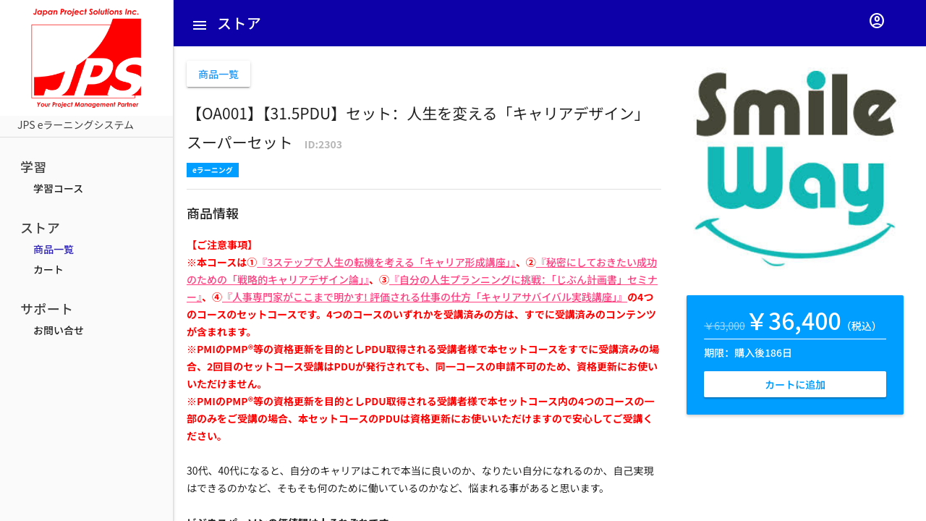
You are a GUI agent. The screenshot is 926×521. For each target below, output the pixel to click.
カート (48, 269)
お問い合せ (58, 330)
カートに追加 (795, 384)
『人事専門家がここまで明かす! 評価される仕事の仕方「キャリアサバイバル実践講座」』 (424, 296)
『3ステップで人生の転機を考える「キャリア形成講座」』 (386, 262)
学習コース (58, 188)
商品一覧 (53, 249)
